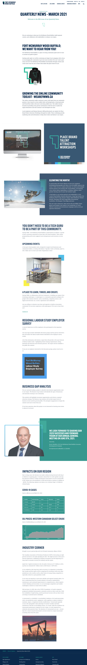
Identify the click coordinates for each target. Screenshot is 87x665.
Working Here (22, 662)
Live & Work (21, 657)
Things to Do (5, 662)
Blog (79, 1)
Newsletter (76, 1)
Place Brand (54, 659)
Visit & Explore (5, 657)
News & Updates (11, 651)
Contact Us (82, 1)
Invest (37, 659)
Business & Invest (39, 657)
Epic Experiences (6, 659)
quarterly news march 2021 (23, 651)
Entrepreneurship (40, 662)
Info (53, 657)
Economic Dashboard (70, 1)
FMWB (4, 651)
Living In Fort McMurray (24, 659)
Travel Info (54, 662)
